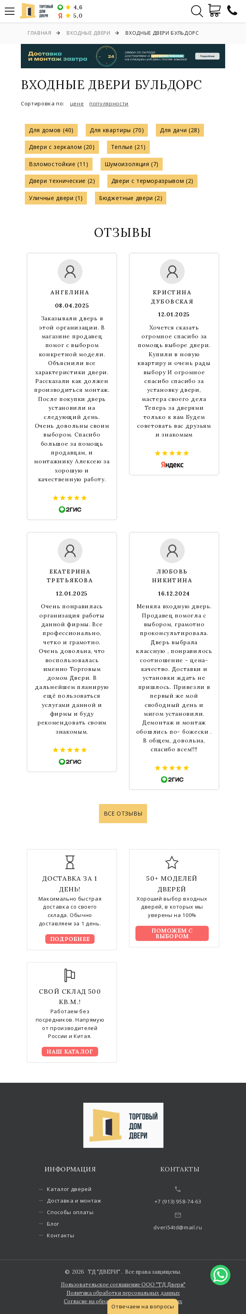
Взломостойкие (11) (59, 164)
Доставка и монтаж (82, 1200)
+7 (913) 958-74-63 (189, 1201)
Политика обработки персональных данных (123, 1293)
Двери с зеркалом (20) (62, 147)
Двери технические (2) (62, 181)
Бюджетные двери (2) (130, 198)
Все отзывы (123, 813)
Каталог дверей (77, 1189)
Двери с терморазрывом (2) (152, 181)
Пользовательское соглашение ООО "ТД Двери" (123, 1284)
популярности (109, 103)
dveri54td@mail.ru (189, 1227)
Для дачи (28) (180, 130)
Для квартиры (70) (117, 130)
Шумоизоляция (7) (132, 164)
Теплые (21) (128, 147)
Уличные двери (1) (56, 198)
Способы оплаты (78, 1212)
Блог (61, 1223)
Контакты (68, 1235)
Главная (40, 33)
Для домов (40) (51, 130)
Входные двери (88, 33)
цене (77, 103)
